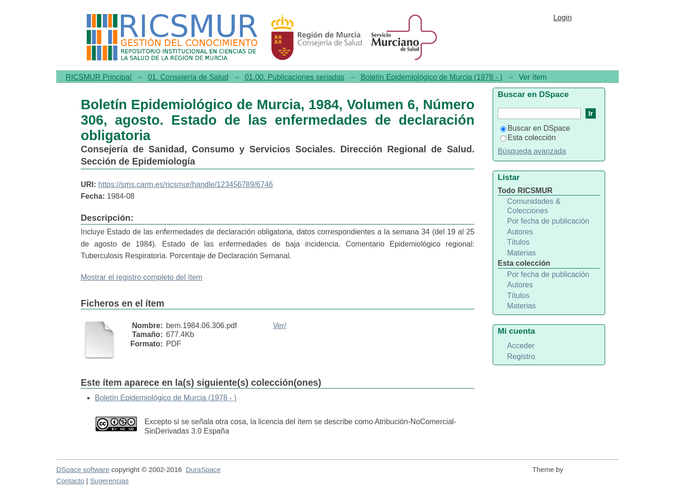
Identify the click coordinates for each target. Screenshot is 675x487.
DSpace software (82, 469)
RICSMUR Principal (98, 77)
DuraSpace (203, 469)
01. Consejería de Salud (188, 77)
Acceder (521, 346)
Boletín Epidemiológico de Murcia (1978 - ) (431, 77)
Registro (521, 356)
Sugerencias (109, 481)
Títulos (518, 242)
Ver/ (279, 326)
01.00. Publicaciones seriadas (295, 77)
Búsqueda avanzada (532, 151)
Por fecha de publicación (548, 221)
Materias (521, 253)
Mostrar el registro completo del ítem (141, 277)
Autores (520, 232)
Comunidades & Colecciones (534, 206)
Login (562, 18)
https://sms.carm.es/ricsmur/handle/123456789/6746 (185, 184)
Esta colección (528, 138)
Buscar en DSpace (535, 128)
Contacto (70, 481)
